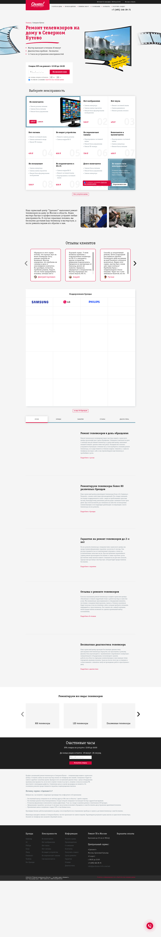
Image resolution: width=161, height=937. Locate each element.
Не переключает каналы (51, 912)
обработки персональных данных (54, 79)
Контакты (106, 6)
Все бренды (30, 918)
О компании (96, 6)
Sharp (28, 908)
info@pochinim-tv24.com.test (99, 922)
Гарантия (68, 915)
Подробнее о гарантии (88, 623)
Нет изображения (48, 898)
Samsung (29, 895)
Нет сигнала (46, 905)
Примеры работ (83, 6)
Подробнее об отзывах (88, 672)
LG (27, 898)
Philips (28, 902)
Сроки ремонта (70, 912)
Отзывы (68, 918)
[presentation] (26, 263)
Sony (27, 905)
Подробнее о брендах (87, 568)
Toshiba (28, 915)
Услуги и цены (57, 6)
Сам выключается (48, 915)
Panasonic (29, 912)
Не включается (47, 895)
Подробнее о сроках (87, 514)
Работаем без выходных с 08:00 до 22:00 (109, 1)
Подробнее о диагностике (89, 725)
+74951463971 (149, 923)
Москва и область (130, 1)
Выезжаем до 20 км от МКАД (99, 894)
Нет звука (45, 902)
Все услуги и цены (80, 194)
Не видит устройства (50, 908)
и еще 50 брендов (80, 467)
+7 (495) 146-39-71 (121, 10)
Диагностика (70, 922)
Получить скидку (119, 6)
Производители (70, 6)
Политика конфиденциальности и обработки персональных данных (116, 933)
